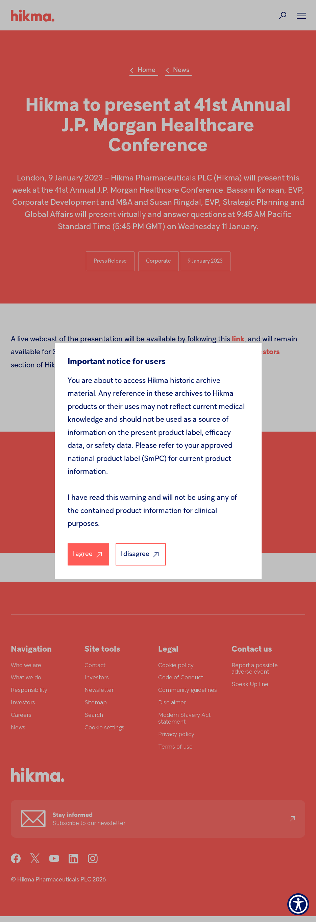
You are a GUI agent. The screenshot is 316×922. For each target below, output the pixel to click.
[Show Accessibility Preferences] (298, 904)
